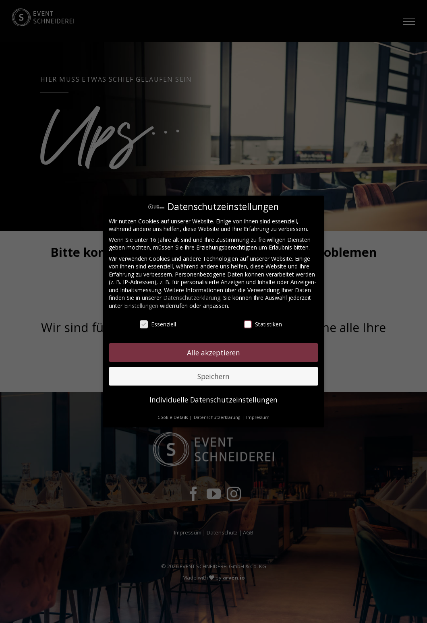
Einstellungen (141, 305)
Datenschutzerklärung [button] (217, 417)
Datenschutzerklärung (191, 297)
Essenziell (158, 324)
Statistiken (263, 324)
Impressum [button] (257, 417)
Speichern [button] (213, 376)
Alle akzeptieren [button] (213, 352)
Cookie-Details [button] (173, 417)
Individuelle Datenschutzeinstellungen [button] (213, 399)
